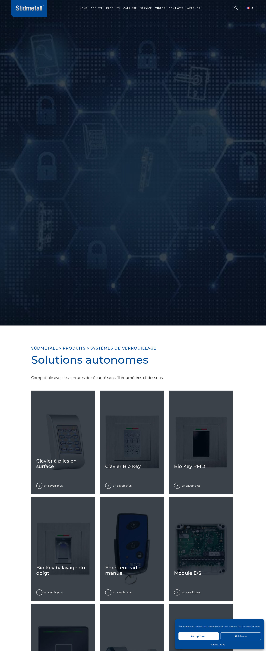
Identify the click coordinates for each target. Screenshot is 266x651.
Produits (113, 8)
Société (97, 8)
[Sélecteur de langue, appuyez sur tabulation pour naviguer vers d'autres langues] (250, 7)
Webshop (194, 8)
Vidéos (160, 8)
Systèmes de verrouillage (123, 348)
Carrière (130, 8)
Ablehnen (240, 636)
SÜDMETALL (44, 348)
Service (146, 8)
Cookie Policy (218, 644)
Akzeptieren (198, 636)
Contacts (176, 8)
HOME (84, 8)
